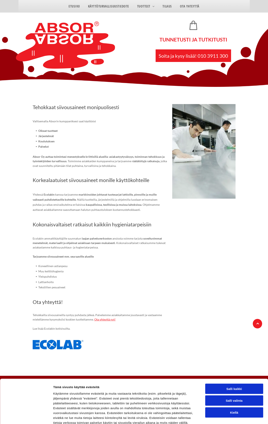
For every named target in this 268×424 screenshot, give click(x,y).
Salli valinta (234, 377)
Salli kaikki (234, 366)
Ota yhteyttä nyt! (105, 319)
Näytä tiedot (217, 416)
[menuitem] (74, 6)
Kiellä (234, 389)
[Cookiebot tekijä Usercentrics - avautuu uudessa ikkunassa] (26, 416)
